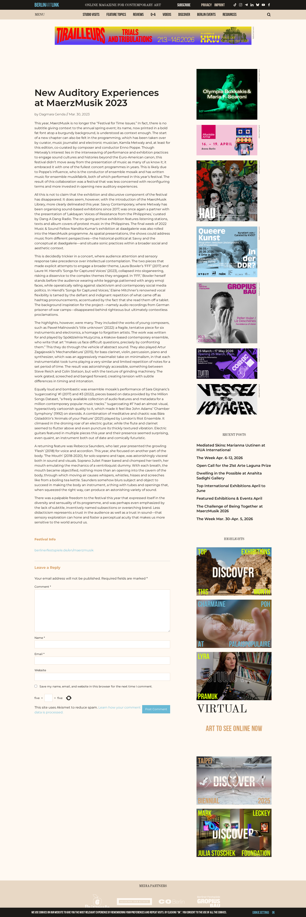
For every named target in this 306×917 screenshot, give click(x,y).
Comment (42, 586)
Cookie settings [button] (260, 912)
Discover (184, 14)
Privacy (206, 5)
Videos (167, 14)
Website (40, 670)
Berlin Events (206, 14)
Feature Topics (116, 14)
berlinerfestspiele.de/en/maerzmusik (64, 550)
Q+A (153, 14)
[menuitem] (91, 16)
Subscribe (183, 5)
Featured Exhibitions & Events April (229, 498)
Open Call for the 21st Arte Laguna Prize (233, 465)
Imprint (219, 5)
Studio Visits (91, 14)
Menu (40, 14)
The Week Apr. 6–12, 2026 (219, 458)
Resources (229, 14)
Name (39, 638)
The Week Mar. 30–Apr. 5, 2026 (224, 519)
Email (39, 654)
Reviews (138, 14)
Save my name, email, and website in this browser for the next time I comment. (96, 686)
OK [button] (273, 912)
